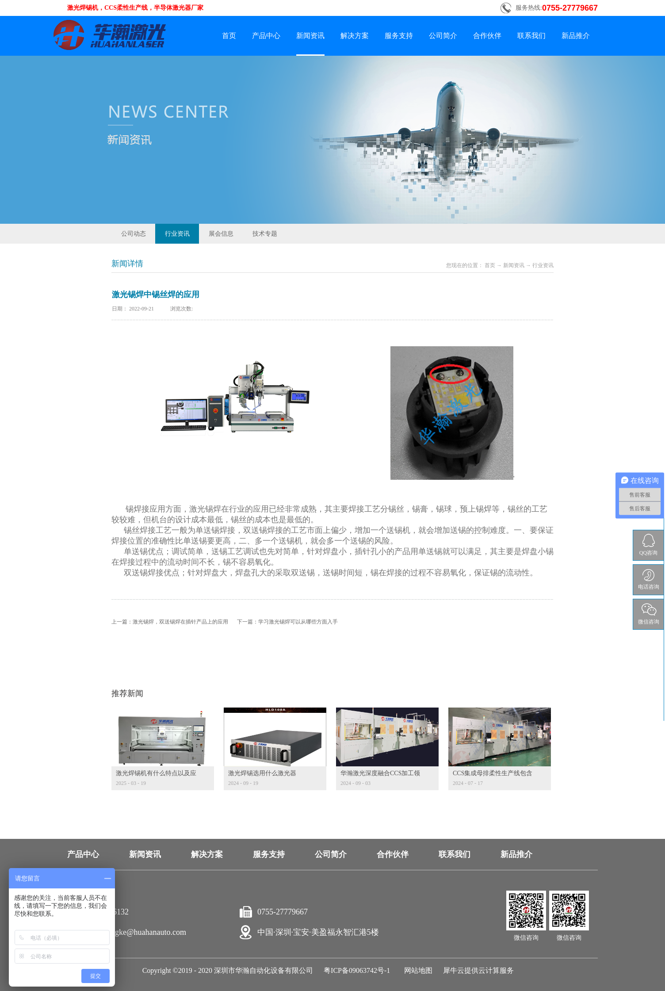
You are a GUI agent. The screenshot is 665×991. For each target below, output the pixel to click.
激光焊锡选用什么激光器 (262, 773)
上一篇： (169, 622)
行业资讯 (543, 265)
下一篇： (287, 622)
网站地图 (416, 970)
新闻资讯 (513, 265)
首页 (229, 35)
